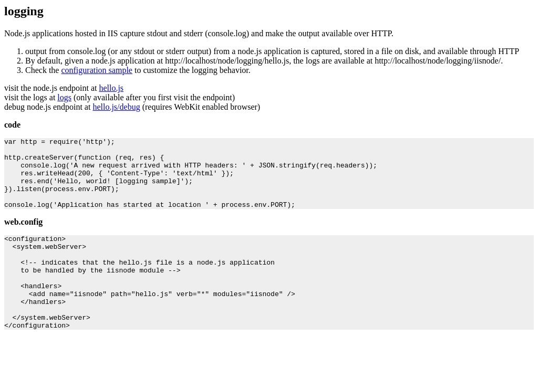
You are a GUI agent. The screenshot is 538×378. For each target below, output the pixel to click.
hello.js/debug (116, 106)
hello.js (111, 87)
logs (64, 97)
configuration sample (96, 70)
